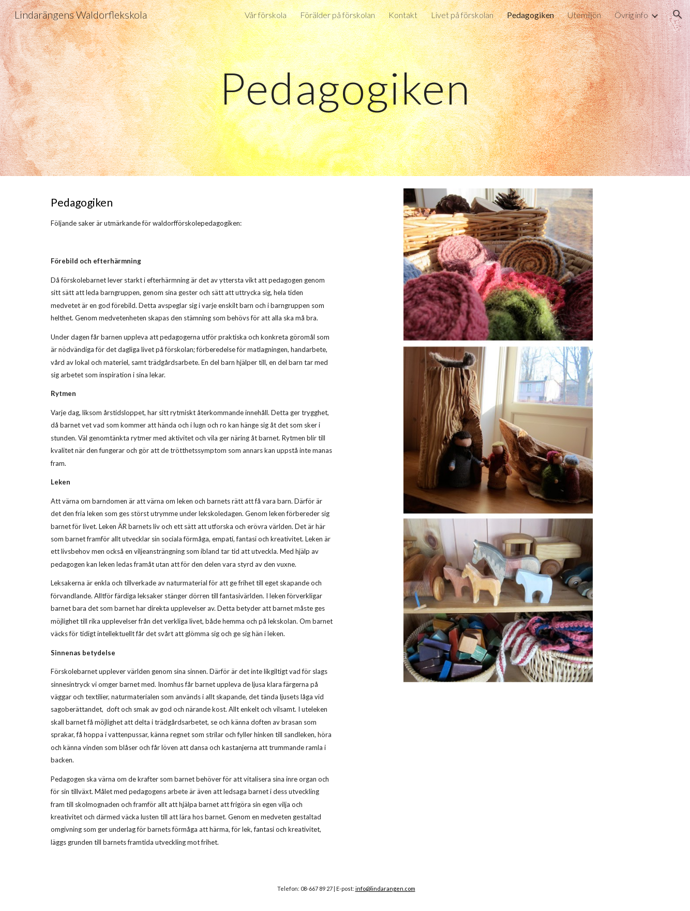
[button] (677, 14)
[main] (345, 88)
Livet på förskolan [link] (462, 15)
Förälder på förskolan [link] (337, 15)
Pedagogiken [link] (530, 15)
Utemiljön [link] (584, 15)
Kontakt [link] (402, 15)
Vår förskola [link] (266, 15)
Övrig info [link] (631, 15)
